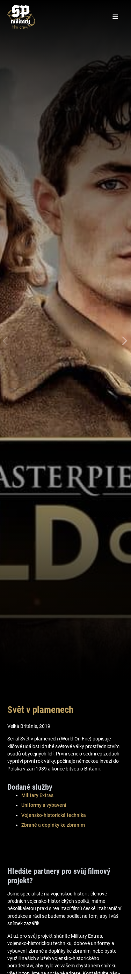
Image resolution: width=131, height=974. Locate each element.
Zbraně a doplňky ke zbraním (53, 825)
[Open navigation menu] (115, 17)
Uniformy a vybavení (43, 805)
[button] (125, 341)
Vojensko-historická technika (53, 815)
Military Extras (37, 795)
